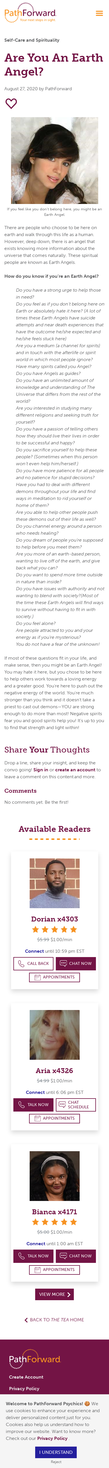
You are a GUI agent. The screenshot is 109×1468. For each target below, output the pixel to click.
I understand (56, 1452)
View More (54, 1294)
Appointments (55, 977)
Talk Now (33, 1104)
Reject (56, 1462)
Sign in (40, 769)
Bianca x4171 (54, 1212)
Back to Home (57, 1319)
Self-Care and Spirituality (31, 40)
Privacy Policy (53, 1438)
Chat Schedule (74, 1105)
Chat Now (76, 963)
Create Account (26, 1377)
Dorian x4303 (54, 919)
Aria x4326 (54, 1070)
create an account (75, 769)
